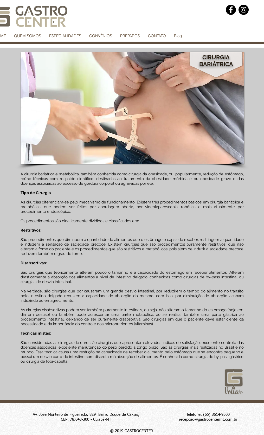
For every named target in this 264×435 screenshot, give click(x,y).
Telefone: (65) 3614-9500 (208, 415)
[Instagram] (244, 10)
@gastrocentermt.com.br (215, 419)
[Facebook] (231, 10)
